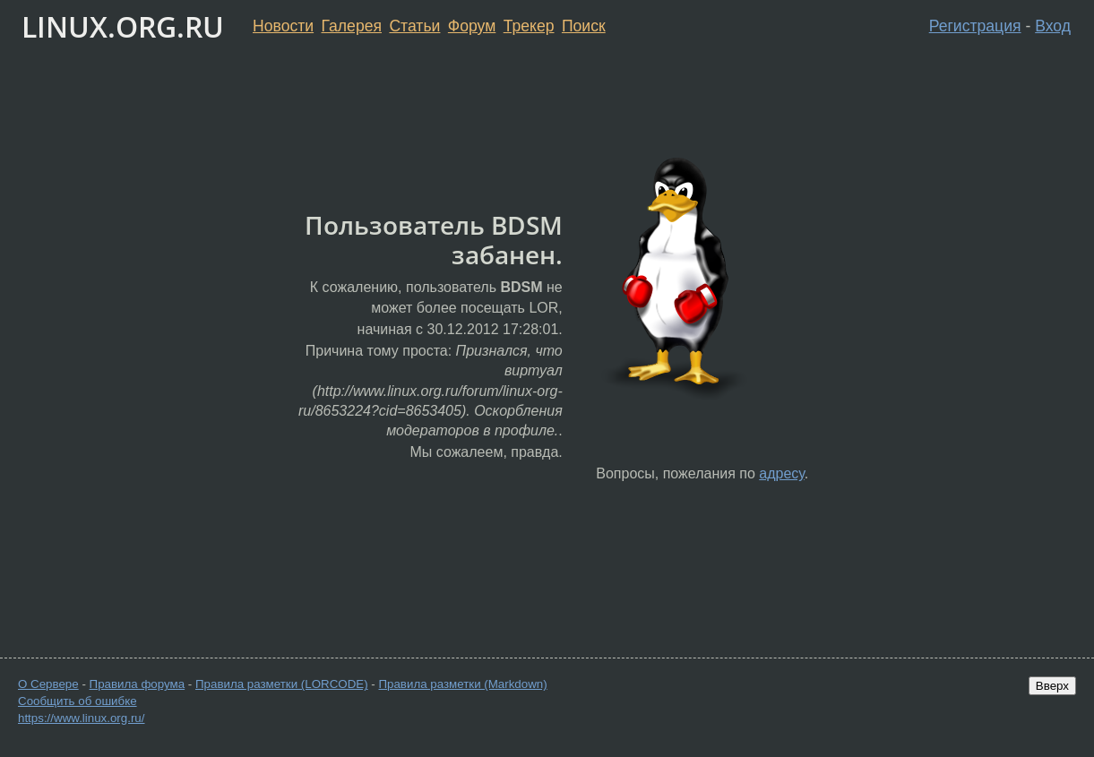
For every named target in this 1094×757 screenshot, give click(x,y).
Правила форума (137, 684)
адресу (781, 473)
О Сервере (48, 684)
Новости (283, 26)
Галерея (352, 26)
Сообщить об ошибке (77, 701)
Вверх (1052, 685)
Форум (471, 26)
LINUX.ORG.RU (123, 26)
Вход (1053, 26)
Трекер (529, 26)
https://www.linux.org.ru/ (81, 718)
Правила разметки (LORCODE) (281, 684)
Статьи (414, 26)
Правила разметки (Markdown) (462, 684)
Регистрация (975, 26)
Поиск (584, 26)
